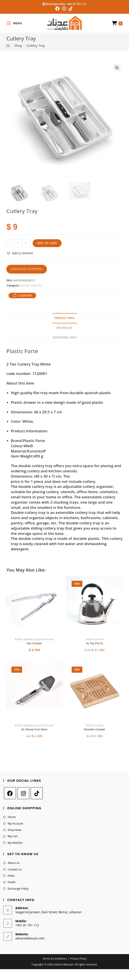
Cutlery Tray (36, 45)
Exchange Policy (18, 889)
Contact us (15, 869)
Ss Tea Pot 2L (95, 643)
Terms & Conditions (54, 958)
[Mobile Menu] (14, 23)
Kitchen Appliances (25, 639)
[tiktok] (37, 793)
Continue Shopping (26, 269)
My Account (15, 823)
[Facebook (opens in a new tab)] (58, 9)
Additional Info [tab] (64, 337)
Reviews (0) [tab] (64, 328)
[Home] (8, 45)
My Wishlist (15, 843)
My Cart (13, 836)
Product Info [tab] (64, 318)
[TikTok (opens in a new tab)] (70, 9)
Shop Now (14, 830)
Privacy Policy (78, 958)
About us (13, 863)
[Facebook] (10, 793)
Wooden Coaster (94, 729)
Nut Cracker (34, 643)
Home (12, 817)
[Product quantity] (18, 243)
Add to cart (47, 243)
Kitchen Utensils (31, 285)
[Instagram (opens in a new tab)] (64, 9)
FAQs (11, 876)
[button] (116, 67)
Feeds (11, 882)
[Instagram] (23, 793)
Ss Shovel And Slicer (34, 729)
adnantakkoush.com (29, 938)
